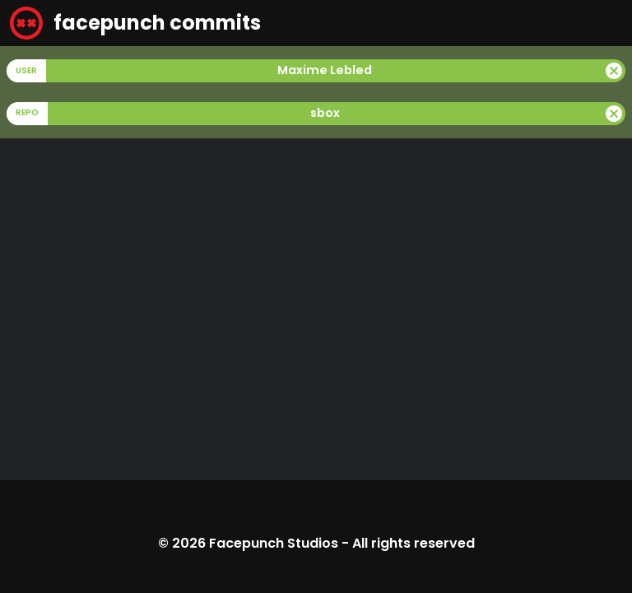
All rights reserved (413, 543)
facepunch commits (135, 23)
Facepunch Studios (273, 543)
